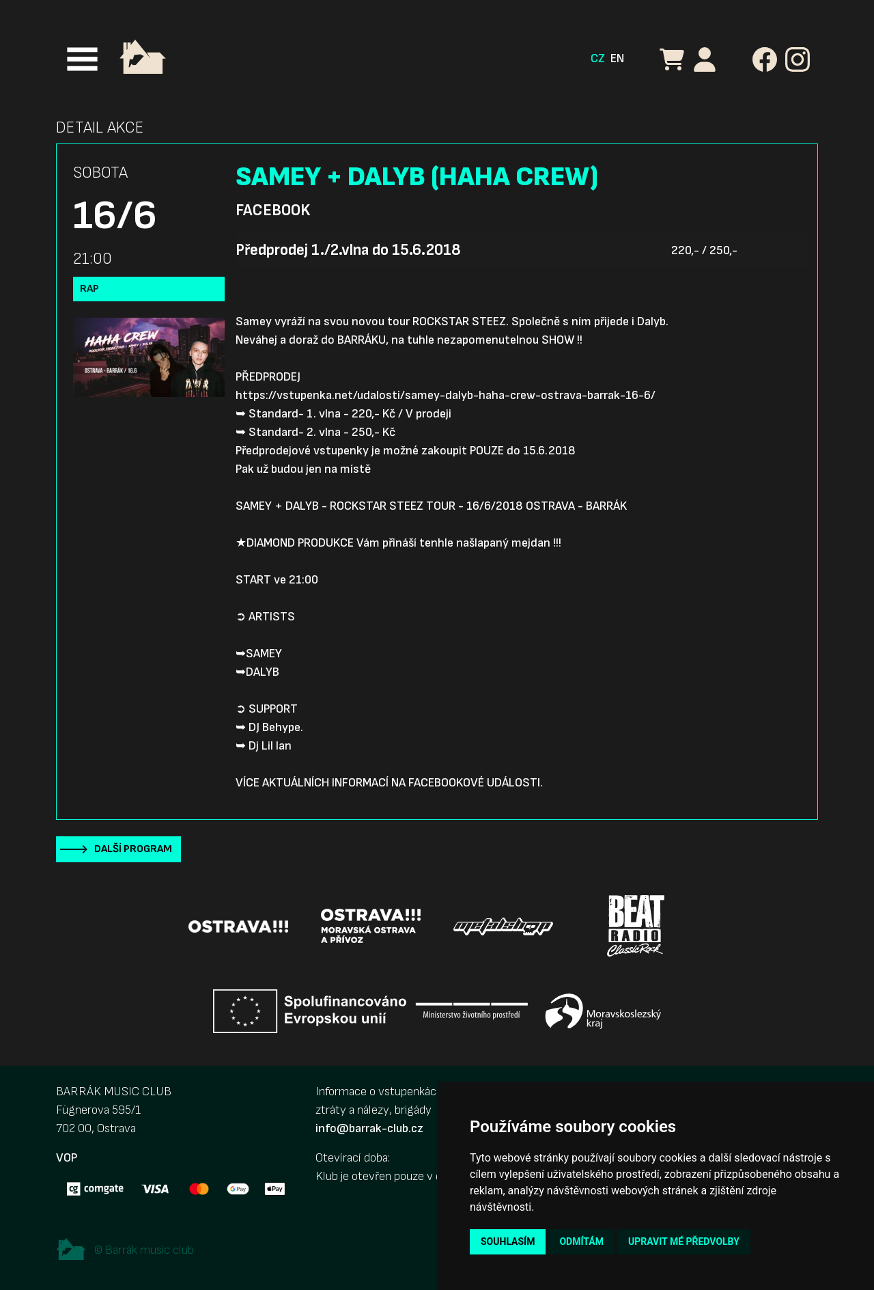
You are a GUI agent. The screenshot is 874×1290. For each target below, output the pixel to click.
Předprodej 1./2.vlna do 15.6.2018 (348, 250)
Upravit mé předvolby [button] (683, 1241)
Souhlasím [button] (508, 1241)
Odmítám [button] (581, 1241)
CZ (598, 58)
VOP (66, 1158)
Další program (133, 848)
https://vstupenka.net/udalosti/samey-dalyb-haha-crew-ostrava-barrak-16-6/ (446, 395)
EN (617, 58)
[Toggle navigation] (82, 59)
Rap (89, 288)
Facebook (273, 210)
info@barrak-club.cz (369, 1128)
